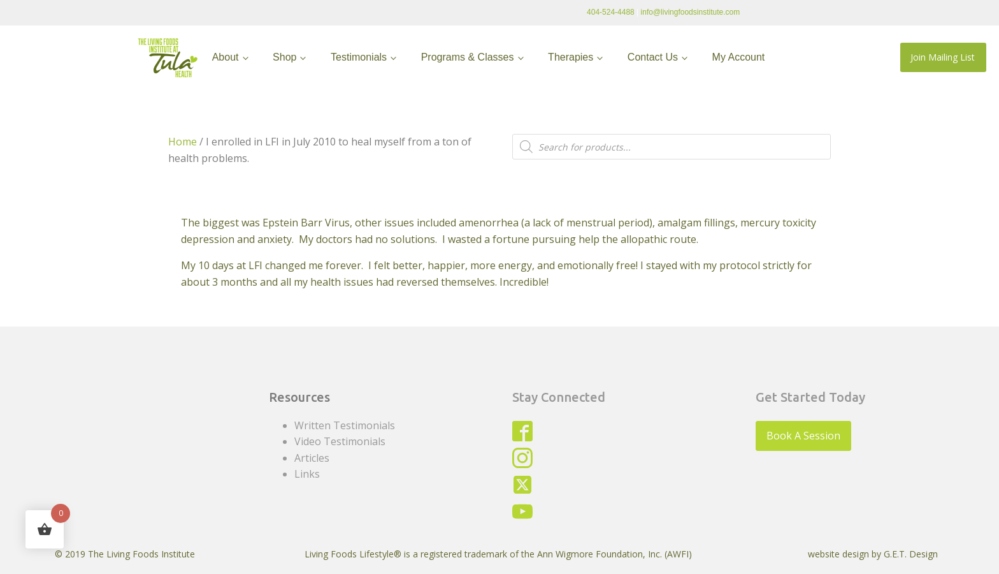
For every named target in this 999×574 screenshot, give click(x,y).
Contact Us (653, 57)
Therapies (570, 57)
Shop (284, 57)
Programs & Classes (467, 57)
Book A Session (803, 436)
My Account (738, 57)
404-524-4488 (611, 12)
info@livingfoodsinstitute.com (690, 12)
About (225, 57)
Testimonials (359, 57)
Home (182, 142)
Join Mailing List (942, 57)
